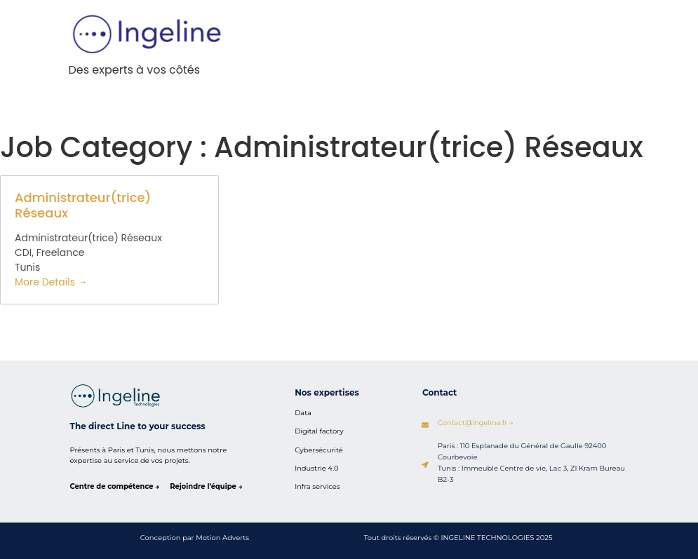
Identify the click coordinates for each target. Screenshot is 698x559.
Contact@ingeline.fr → (476, 422)
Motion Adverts (222, 537)
